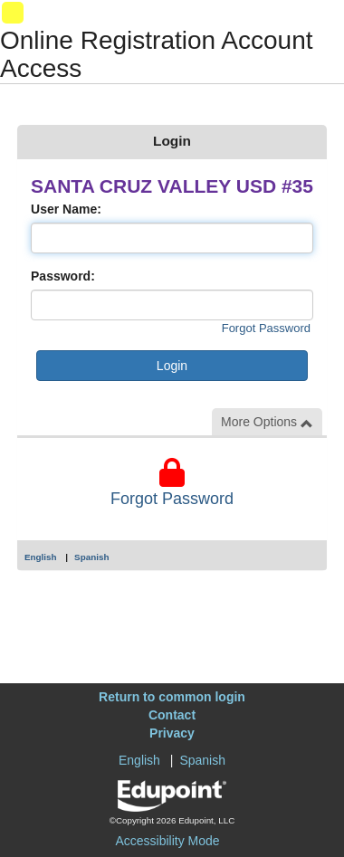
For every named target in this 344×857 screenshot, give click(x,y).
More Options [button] (267, 422)
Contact (172, 715)
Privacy (172, 733)
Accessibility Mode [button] (167, 840)
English (40, 557)
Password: (63, 276)
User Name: (66, 209)
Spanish (91, 557)
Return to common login (172, 697)
